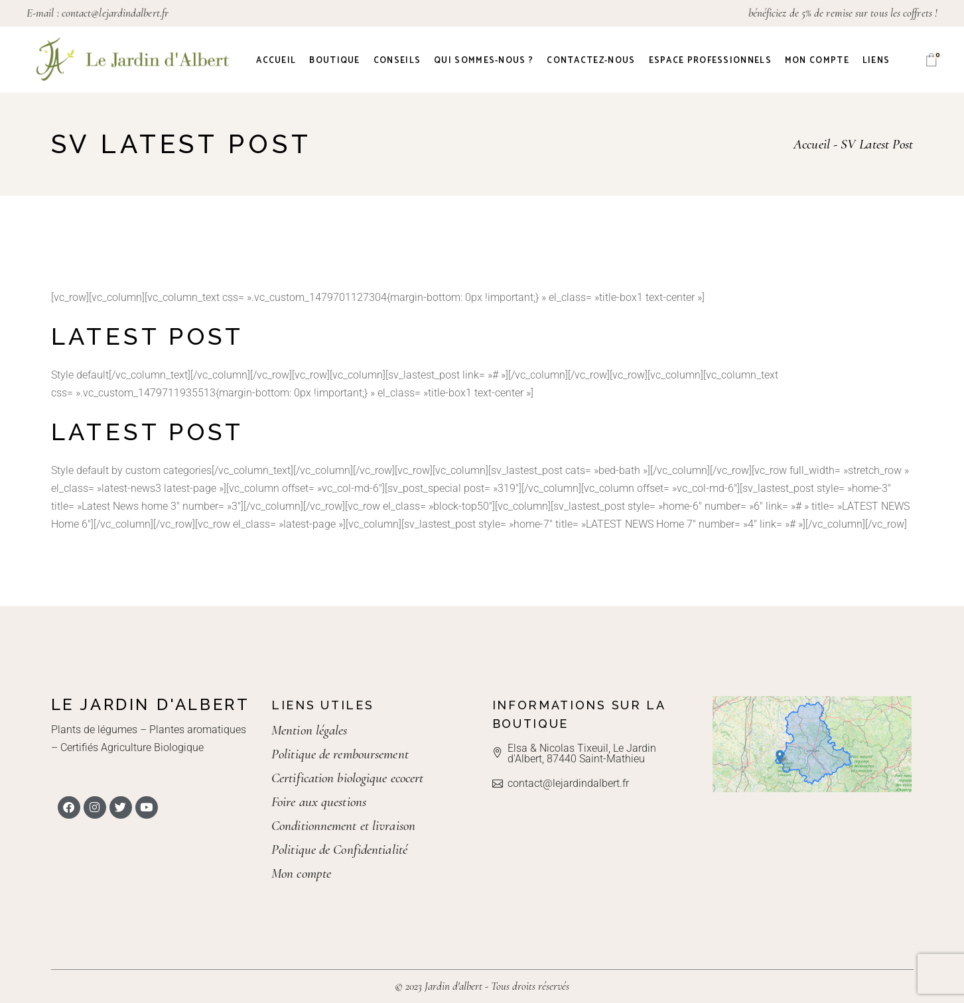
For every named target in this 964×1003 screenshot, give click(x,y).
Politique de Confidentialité (339, 849)
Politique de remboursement (340, 754)
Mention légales (309, 730)
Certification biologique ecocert (347, 778)
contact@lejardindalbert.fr (115, 13)
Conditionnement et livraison (343, 825)
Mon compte (301, 873)
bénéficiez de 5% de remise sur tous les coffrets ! (842, 13)
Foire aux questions (318, 802)
